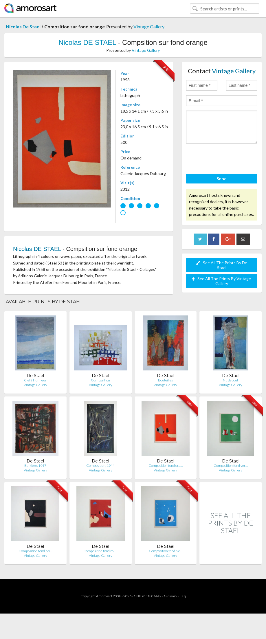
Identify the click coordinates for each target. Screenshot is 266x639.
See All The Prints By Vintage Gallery (221, 281)
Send (222, 178)
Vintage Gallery (148, 26)
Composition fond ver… (231, 465)
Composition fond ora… (165, 465)
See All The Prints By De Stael (221, 265)
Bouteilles (165, 380)
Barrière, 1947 (35, 465)
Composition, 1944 (100, 465)
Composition (100, 380)
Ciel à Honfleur (35, 380)
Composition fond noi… (35, 551)
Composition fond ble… (165, 551)
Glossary (170, 596)
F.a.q (182, 596)
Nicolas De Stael (23, 26)
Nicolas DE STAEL (87, 42)
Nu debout (230, 380)
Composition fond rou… (100, 551)
